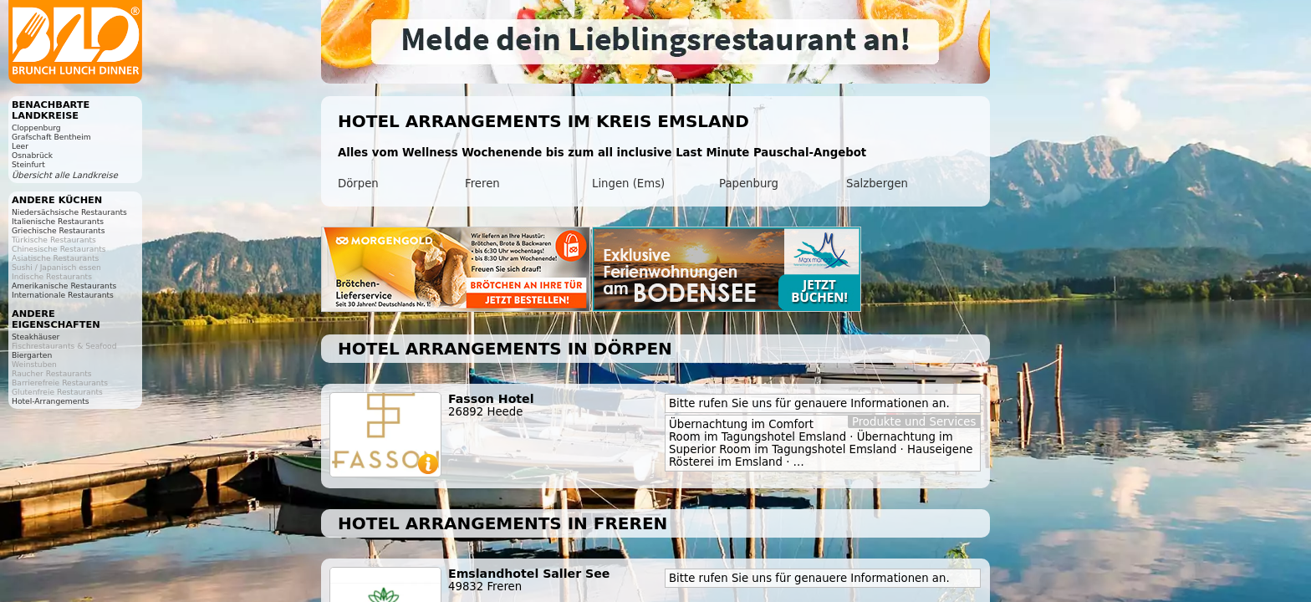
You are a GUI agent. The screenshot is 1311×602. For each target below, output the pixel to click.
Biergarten (32, 355)
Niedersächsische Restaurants (69, 212)
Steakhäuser (35, 336)
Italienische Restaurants (58, 221)
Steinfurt (28, 164)
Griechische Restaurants (58, 230)
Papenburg (748, 183)
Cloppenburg (36, 127)
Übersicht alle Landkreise (65, 175)
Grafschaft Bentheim (51, 136)
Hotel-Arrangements (50, 401)
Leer (20, 145)
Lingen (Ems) (628, 183)
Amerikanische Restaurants (64, 285)
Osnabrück (32, 155)
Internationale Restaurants (63, 294)
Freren (482, 183)
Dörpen (358, 183)
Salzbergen (877, 183)
